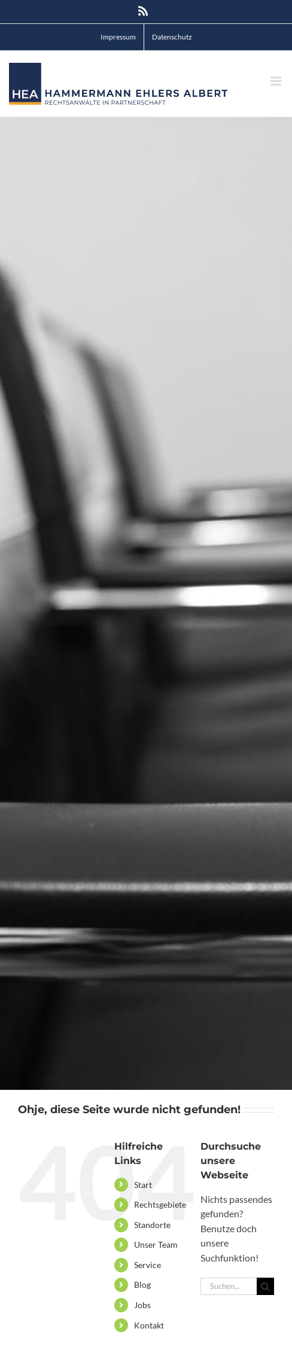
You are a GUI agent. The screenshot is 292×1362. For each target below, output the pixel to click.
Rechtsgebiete (160, 1204)
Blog (142, 1284)
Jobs (142, 1305)
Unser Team (156, 1244)
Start (143, 1185)
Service (147, 1265)
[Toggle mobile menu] (276, 81)
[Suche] (265, 1286)
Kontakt (149, 1325)
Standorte (152, 1225)
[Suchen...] (228, 1286)
